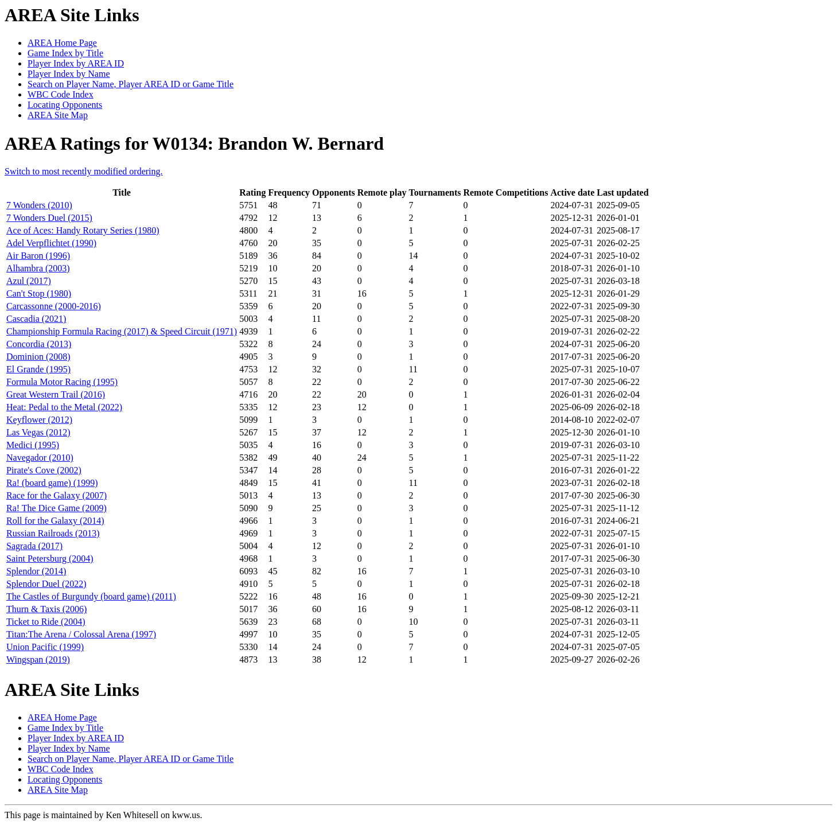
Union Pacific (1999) (45, 647)
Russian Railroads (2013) (53, 533)
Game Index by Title (65, 53)
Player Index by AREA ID (76, 63)
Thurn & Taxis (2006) (46, 609)
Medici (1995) (32, 445)
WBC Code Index (61, 94)
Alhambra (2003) (38, 268)
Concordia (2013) (38, 344)
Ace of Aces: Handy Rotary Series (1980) (82, 230)
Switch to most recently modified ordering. (84, 171)
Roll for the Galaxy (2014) (55, 521)
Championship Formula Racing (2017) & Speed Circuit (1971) (121, 331)
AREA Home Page (62, 43)
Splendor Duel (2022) (46, 584)
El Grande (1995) (38, 369)
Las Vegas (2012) (38, 432)
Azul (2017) (28, 281)
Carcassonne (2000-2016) (53, 306)
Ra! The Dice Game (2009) (56, 508)
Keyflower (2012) (39, 420)
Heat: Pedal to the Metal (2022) (64, 407)
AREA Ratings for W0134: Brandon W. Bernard (194, 143)
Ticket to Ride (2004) (45, 621)
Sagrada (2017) (34, 546)
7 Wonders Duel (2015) (49, 218)
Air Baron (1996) (38, 255)
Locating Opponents (65, 105)
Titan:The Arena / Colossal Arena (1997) (81, 634)
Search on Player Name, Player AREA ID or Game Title (130, 84)
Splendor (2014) (36, 571)
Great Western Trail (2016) (55, 394)
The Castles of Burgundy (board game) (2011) (91, 596)
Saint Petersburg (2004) (50, 558)
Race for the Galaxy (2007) (56, 495)
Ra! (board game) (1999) (52, 483)
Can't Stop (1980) (38, 293)
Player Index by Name (69, 74)
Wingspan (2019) (38, 659)
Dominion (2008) (38, 356)
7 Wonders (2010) (39, 205)
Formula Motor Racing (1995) (62, 382)
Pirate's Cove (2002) (43, 470)
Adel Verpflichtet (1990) (51, 243)
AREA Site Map (58, 115)
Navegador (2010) (39, 457)
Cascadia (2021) (36, 319)
